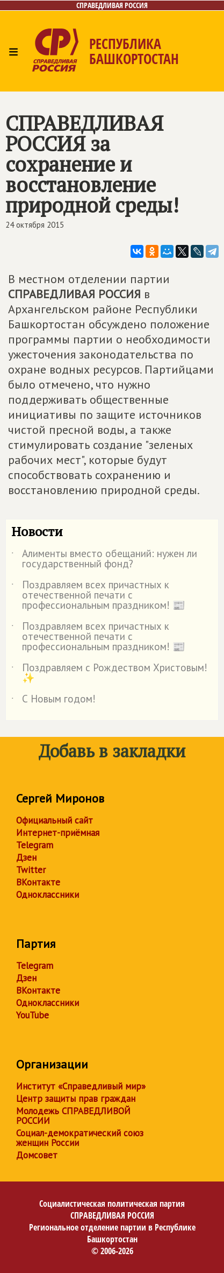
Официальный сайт (54, 820)
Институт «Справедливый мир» (81, 1086)
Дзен (26, 857)
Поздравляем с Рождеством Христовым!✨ (109, 673)
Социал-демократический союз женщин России (79, 1138)
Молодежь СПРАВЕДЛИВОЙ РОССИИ (73, 1116)
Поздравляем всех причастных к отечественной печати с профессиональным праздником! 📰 (98, 595)
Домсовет (36, 1155)
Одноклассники (47, 894)
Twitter (31, 870)
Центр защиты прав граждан (75, 1098)
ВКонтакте (38, 882)
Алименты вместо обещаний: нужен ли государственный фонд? (104, 559)
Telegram (34, 845)
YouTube (32, 1015)
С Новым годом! (53, 701)
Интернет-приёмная (57, 833)
